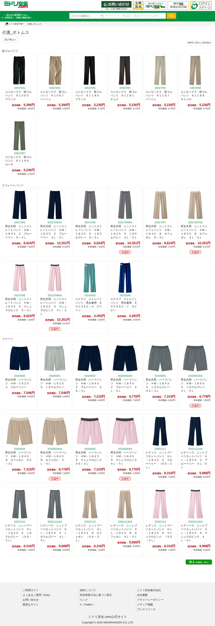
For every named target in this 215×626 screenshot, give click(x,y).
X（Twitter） (87, 604)
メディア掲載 (145, 604)
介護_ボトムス (34, 24)
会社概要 (142, 594)
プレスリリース (146, 609)
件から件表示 (199, 42)
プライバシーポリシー (150, 599)
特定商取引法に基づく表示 (96, 594)
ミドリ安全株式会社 (149, 590)
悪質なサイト (31, 604)
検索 (171, 15)
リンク (84, 599)
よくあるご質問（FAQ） (37, 594)
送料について (88, 590)
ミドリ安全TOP (14, 24)
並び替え (10, 39)
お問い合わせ (31, 599)
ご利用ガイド (31, 590)
